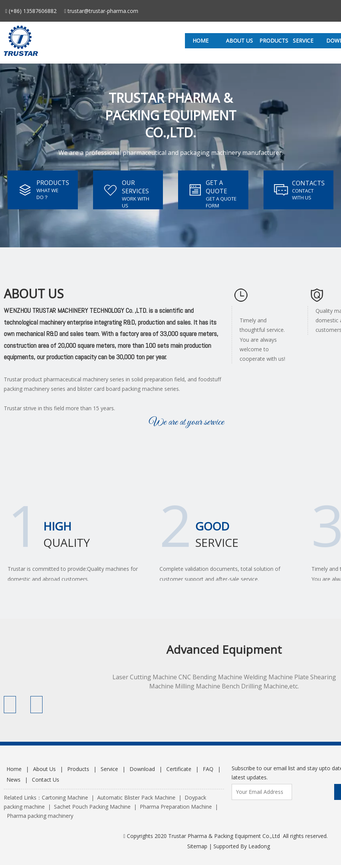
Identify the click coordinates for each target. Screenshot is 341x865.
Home (14, 769)
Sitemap (197, 846)
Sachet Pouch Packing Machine (92, 806)
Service (109, 769)
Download (142, 769)
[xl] (241, 297)
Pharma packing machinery (40, 815)
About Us (44, 769)
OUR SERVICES (135, 186)
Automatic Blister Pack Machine (136, 797)
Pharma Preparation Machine (176, 806)
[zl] (317, 297)
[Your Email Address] (262, 792)
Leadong (259, 846)
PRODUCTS (52, 182)
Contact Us (45, 779)
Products (78, 769)
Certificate (178, 769)
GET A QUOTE (216, 186)
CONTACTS (308, 183)
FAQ (208, 769)
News (13, 779)
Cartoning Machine (65, 797)
